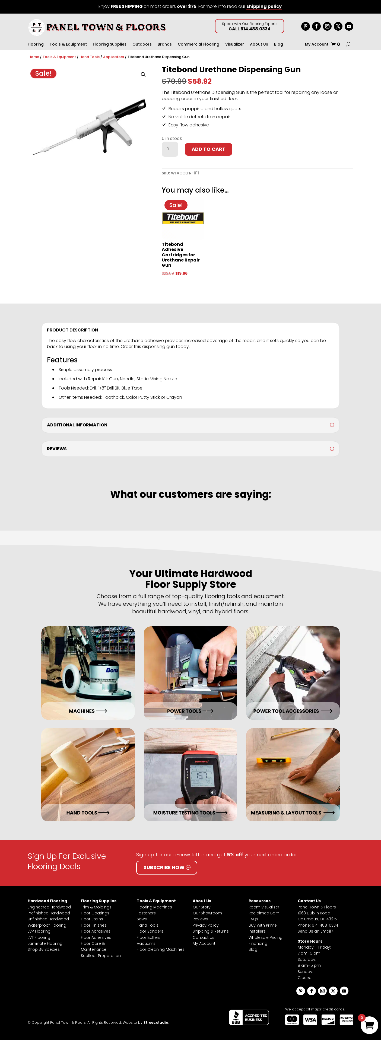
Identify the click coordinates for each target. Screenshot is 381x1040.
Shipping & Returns (211, 931)
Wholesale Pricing (265, 937)
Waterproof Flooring (47, 925)
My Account (316, 44)
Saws (142, 919)
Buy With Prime (263, 925)
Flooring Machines (154, 907)
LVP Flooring (39, 931)
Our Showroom (207, 913)
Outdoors (142, 44)
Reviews (200, 919)
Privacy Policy (206, 925)
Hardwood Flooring (47, 901)
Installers (257, 931)
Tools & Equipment (68, 44)
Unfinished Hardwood (48, 919)
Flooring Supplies (109, 44)
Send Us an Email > (316, 931)
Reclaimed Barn (264, 913)
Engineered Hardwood (49, 907)
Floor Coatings (95, 913)
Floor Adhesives (96, 937)
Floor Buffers (148, 937)
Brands (165, 44)
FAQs (253, 919)
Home (33, 56)
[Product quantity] (170, 149)
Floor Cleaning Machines (161, 949)
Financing (258, 943)
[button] (143, 74)
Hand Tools (90, 56)
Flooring (36, 44)
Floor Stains (92, 919)
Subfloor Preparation (101, 955)
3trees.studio (156, 1022)
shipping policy (264, 6)
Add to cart (209, 149)
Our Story (202, 907)
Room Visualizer (264, 907)
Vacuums (146, 943)
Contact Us (203, 937)
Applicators (113, 56)
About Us (259, 44)
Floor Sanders (150, 931)
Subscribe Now (164, 867)
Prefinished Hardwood (49, 913)
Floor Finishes (94, 925)
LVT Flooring (39, 937)
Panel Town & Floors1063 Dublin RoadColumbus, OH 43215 (317, 913)
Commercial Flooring (198, 44)
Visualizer (234, 44)
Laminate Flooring (45, 943)
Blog (278, 44)
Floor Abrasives (95, 931)
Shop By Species (44, 949)
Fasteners (146, 913)
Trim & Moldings (96, 907)
